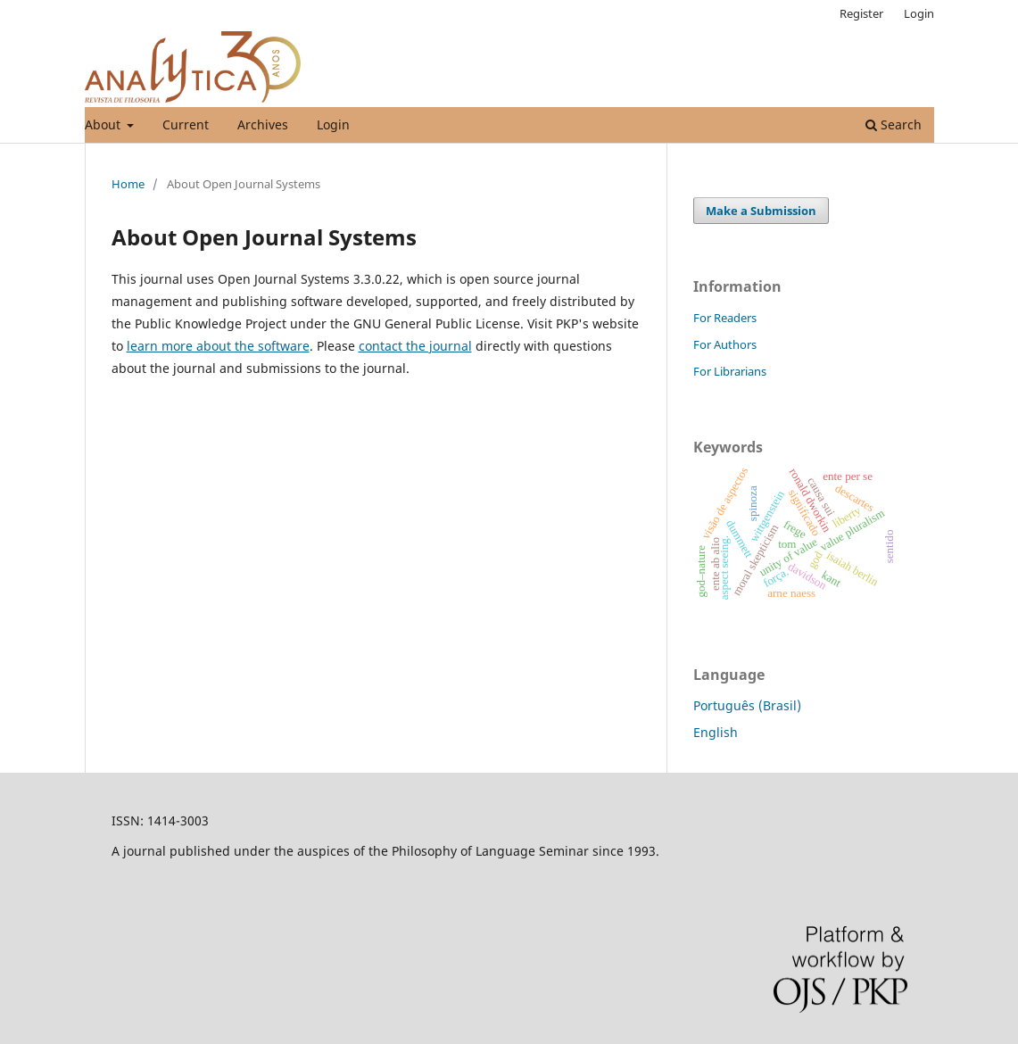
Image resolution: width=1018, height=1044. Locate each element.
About (104, 124)
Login (333, 124)
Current (185, 124)
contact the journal (415, 345)
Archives (262, 124)
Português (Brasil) (747, 705)
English (715, 732)
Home (128, 184)
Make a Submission (761, 211)
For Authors (725, 344)
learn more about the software (218, 345)
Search (893, 124)
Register (861, 13)
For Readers (725, 318)
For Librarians (729, 371)
